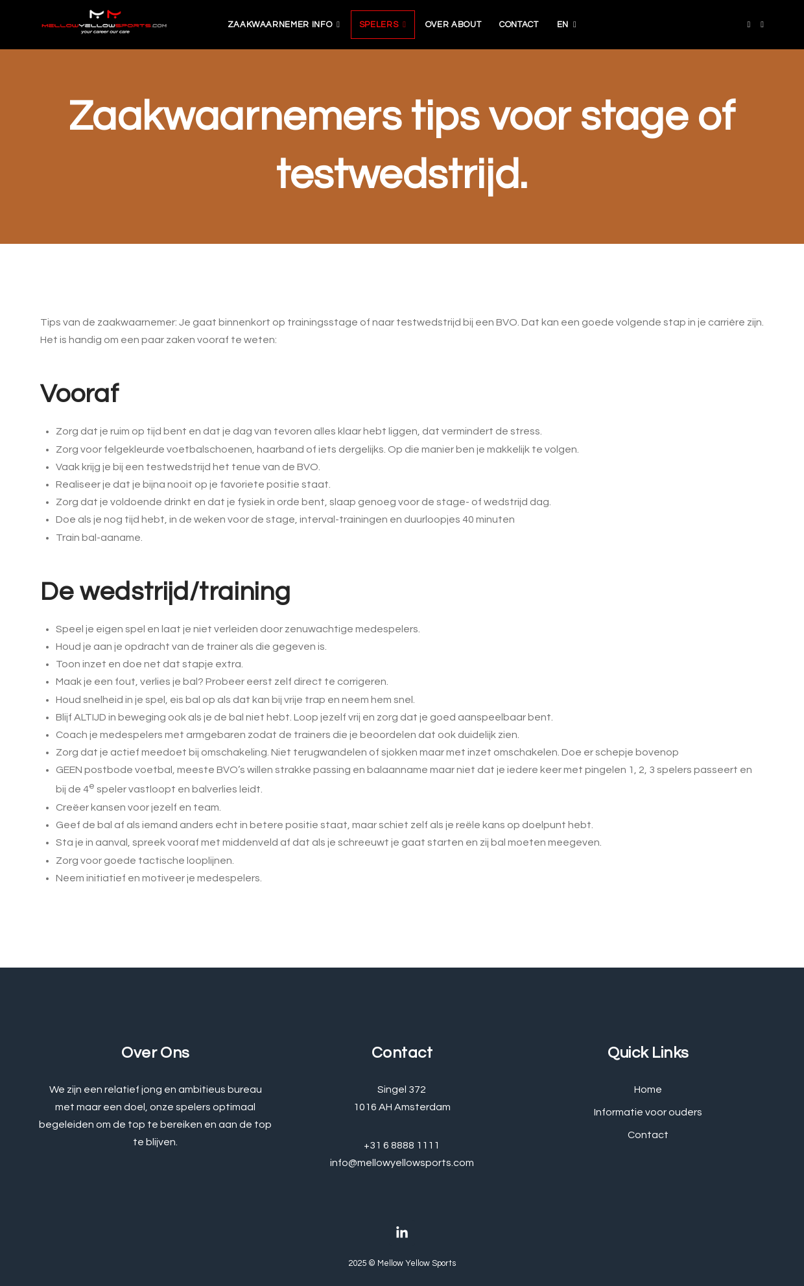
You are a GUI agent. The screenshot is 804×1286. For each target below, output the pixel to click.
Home (648, 1089)
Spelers (379, 24)
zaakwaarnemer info (280, 24)
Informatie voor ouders (648, 1112)
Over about (453, 24)
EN (563, 24)
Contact (519, 24)
